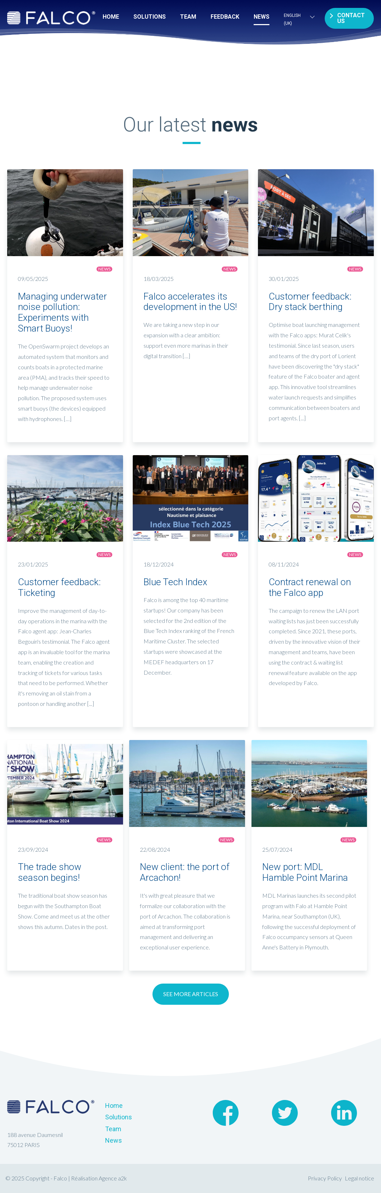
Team (188, 16)
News (261, 16)
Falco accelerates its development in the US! (190, 302)
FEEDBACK (225, 16)
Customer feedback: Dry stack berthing (310, 302)
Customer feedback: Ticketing (59, 587)
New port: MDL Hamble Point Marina (305, 872)
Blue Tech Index (175, 582)
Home (111, 16)
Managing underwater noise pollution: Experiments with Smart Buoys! (62, 312)
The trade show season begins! (49, 872)
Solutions (149, 16)
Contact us (351, 18)
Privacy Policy (325, 1178)
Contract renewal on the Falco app (310, 587)
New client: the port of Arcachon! (185, 872)
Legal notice (359, 1178)
